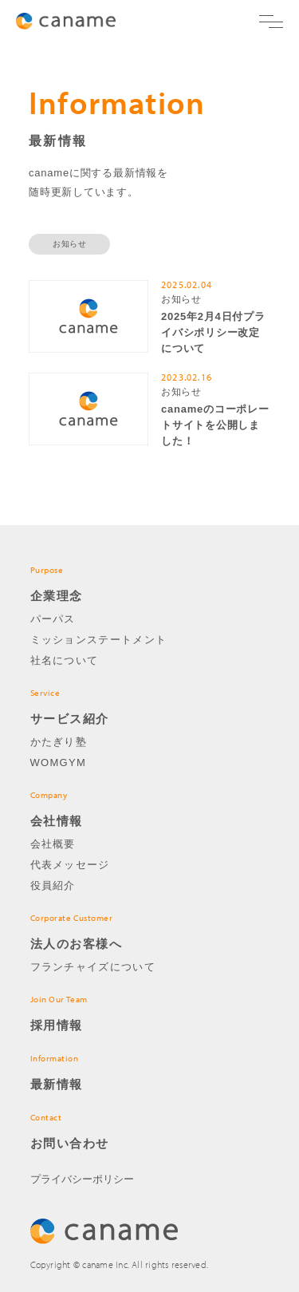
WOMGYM (58, 762)
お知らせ (69, 243)
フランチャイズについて (92, 967)
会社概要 (53, 844)
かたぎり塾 (59, 742)
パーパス (53, 619)
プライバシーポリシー (82, 1179)
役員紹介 (53, 885)
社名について (64, 660)
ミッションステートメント (98, 640)
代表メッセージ (70, 865)
